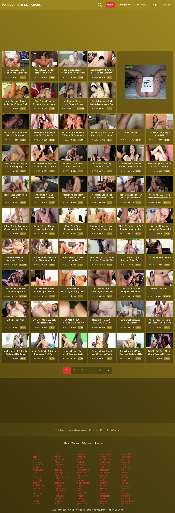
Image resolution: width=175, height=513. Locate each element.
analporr (58, 477)
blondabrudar (106, 457)
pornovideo (126, 501)
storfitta (58, 467)
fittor (57, 459)
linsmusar (59, 493)
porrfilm (81, 454)
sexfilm (58, 496)
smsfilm (103, 472)
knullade (37, 501)
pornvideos (126, 490)
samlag (80, 496)
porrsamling (60, 485)
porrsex (103, 498)
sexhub (124, 480)
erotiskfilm (38, 477)
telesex (36, 493)
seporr (80, 493)
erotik (102, 454)
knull (35, 470)
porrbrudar (126, 464)
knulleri (36, 464)
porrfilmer (82, 451)
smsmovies (105, 470)
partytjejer (37, 459)
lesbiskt (125, 470)
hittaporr (103, 462)
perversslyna (61, 488)
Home (110, 4)
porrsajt (125, 485)
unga (57, 464)
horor (123, 462)
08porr (80, 475)
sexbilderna (60, 462)
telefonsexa (105, 464)
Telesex (75, 440)
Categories (124, 4)
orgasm (58, 483)
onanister (104, 485)
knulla (57, 501)
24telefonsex (39, 483)
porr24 (80, 457)
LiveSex (166, 4)
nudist (58, 490)
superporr (104, 467)
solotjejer (59, 470)
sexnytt (58, 472)
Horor (108, 440)
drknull (58, 451)
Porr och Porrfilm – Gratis (29, 4)
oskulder (104, 483)
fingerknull (126, 475)
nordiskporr (38, 462)
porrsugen (126, 457)
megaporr (104, 490)
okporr (103, 488)
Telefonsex (141, 4)
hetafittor (37, 475)
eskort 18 (81, 490)
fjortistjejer (105, 493)
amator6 (36, 480)
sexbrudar (59, 480)
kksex (80, 464)
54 (99, 367)
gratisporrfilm (83, 467)
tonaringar (37, 490)
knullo (124, 477)
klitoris (103, 496)
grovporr (59, 498)
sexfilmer (125, 454)
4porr (57, 454)
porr (35, 454)
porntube (125, 493)
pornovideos (127, 498)
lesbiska (81, 459)
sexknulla (125, 451)
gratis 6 (36, 451)
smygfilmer (82, 472)
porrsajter (125, 483)
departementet (62, 475)
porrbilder (126, 496)
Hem (66, 440)
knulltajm (81, 462)
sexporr (103, 475)
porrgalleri (126, 459)
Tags (154, 4)
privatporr (81, 498)
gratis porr (60, 457)
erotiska (81, 477)
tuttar (35, 488)
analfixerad (105, 459)
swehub (36, 485)
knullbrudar (38, 467)
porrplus (103, 501)
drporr (36, 496)
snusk (80, 483)
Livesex (99, 440)
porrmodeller (106, 451)
